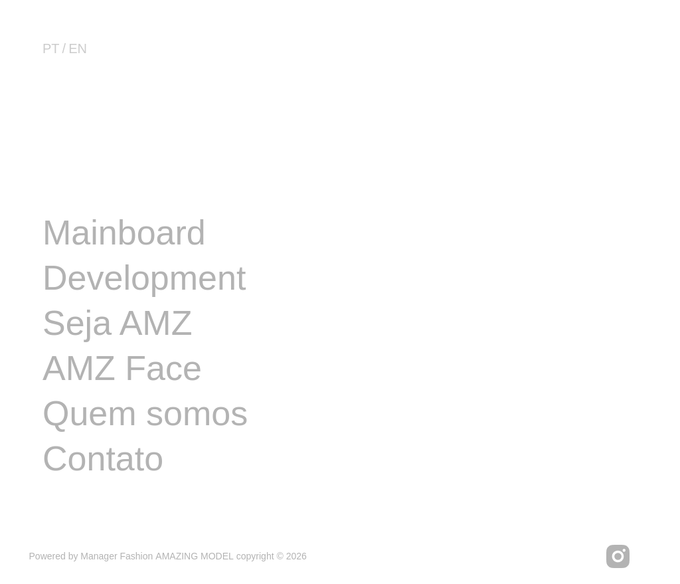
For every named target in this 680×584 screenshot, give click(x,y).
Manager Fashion (116, 556)
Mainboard (124, 232)
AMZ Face (122, 368)
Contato (102, 458)
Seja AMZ (117, 323)
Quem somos (145, 413)
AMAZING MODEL (194, 556)
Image (90, 187)
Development (144, 277)
